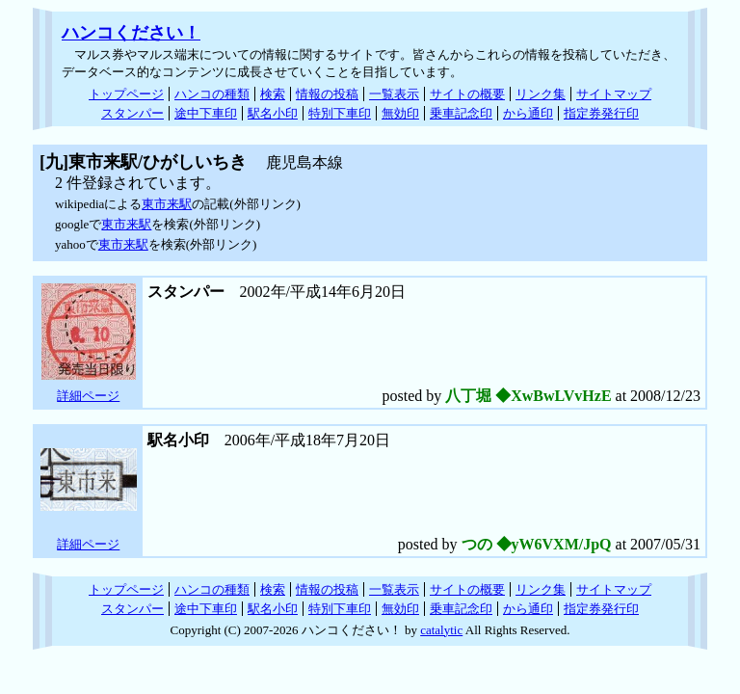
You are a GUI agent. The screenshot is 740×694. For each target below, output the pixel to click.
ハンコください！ (131, 32)
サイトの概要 (467, 94)
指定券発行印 (601, 113)
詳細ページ (88, 395)
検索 (272, 94)
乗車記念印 (461, 113)
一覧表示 (394, 94)
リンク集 (540, 94)
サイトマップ (613, 94)
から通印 (528, 113)
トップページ (126, 94)
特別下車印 (339, 113)
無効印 (400, 113)
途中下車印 (205, 113)
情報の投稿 (327, 94)
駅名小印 (273, 113)
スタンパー (132, 113)
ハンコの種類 (212, 94)
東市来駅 (167, 204)
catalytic (441, 630)
